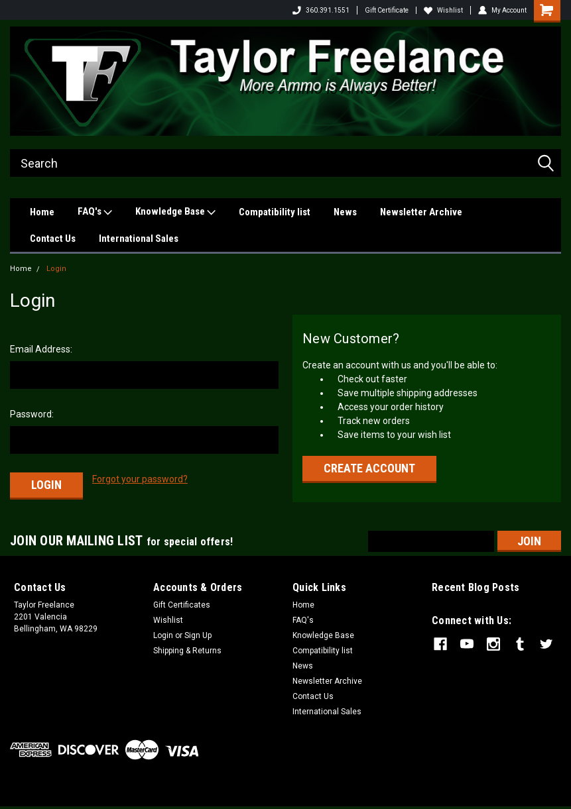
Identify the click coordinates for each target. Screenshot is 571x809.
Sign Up (198, 635)
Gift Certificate (387, 10)
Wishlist (443, 10)
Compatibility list (274, 212)
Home (42, 212)
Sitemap (117, 795)
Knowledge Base (175, 212)
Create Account (369, 468)
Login (56, 268)
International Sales (138, 238)
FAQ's (95, 212)
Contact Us (53, 238)
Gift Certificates (181, 605)
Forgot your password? (140, 479)
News (345, 212)
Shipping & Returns (187, 650)
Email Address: (41, 349)
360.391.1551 (320, 10)
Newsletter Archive (421, 212)
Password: (32, 414)
